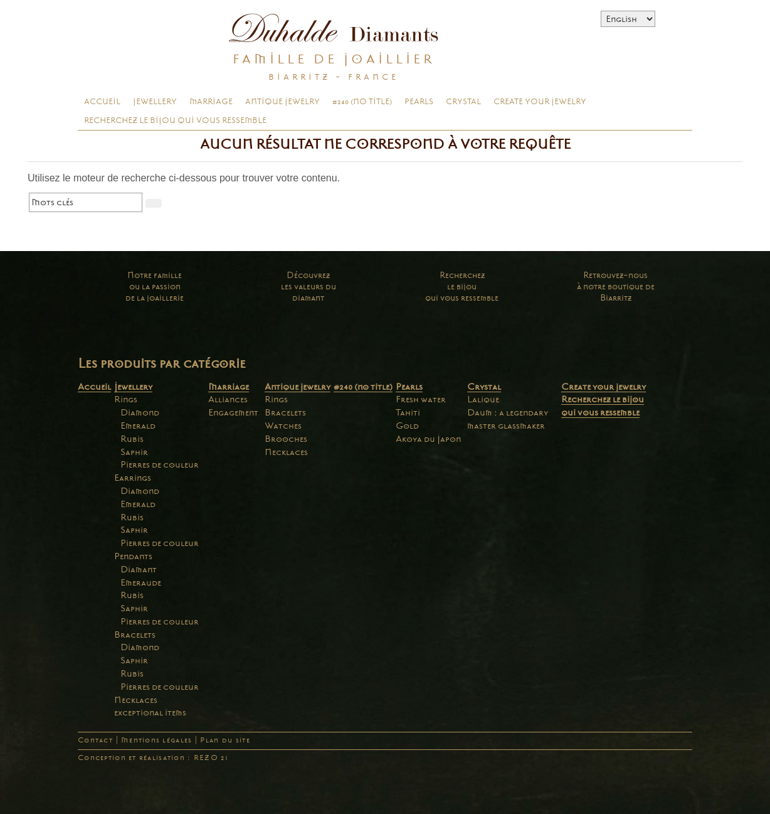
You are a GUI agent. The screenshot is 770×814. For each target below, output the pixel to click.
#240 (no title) (362, 101)
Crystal (463, 101)
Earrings (132, 478)
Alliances (228, 399)
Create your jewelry (539, 101)
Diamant (138, 569)
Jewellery (155, 101)
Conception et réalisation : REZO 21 (153, 758)
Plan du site (225, 740)
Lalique (483, 399)
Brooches (286, 439)
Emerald (138, 425)
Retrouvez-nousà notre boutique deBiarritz (616, 286)
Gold (407, 425)
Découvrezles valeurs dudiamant (308, 286)
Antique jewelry (282, 101)
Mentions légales (156, 740)
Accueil (102, 101)
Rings (125, 399)
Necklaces (135, 700)
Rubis (132, 439)
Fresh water (421, 399)
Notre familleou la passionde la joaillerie (154, 286)
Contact (95, 740)
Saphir (134, 452)
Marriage (211, 101)
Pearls (418, 101)
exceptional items (150, 712)
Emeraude (140, 582)
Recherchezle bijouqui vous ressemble (461, 286)
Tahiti (408, 412)
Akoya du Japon (428, 439)
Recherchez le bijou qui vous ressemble (175, 120)
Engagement (233, 412)
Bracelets (135, 634)
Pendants (133, 556)
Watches (283, 425)
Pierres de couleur (159, 464)
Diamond (139, 412)
